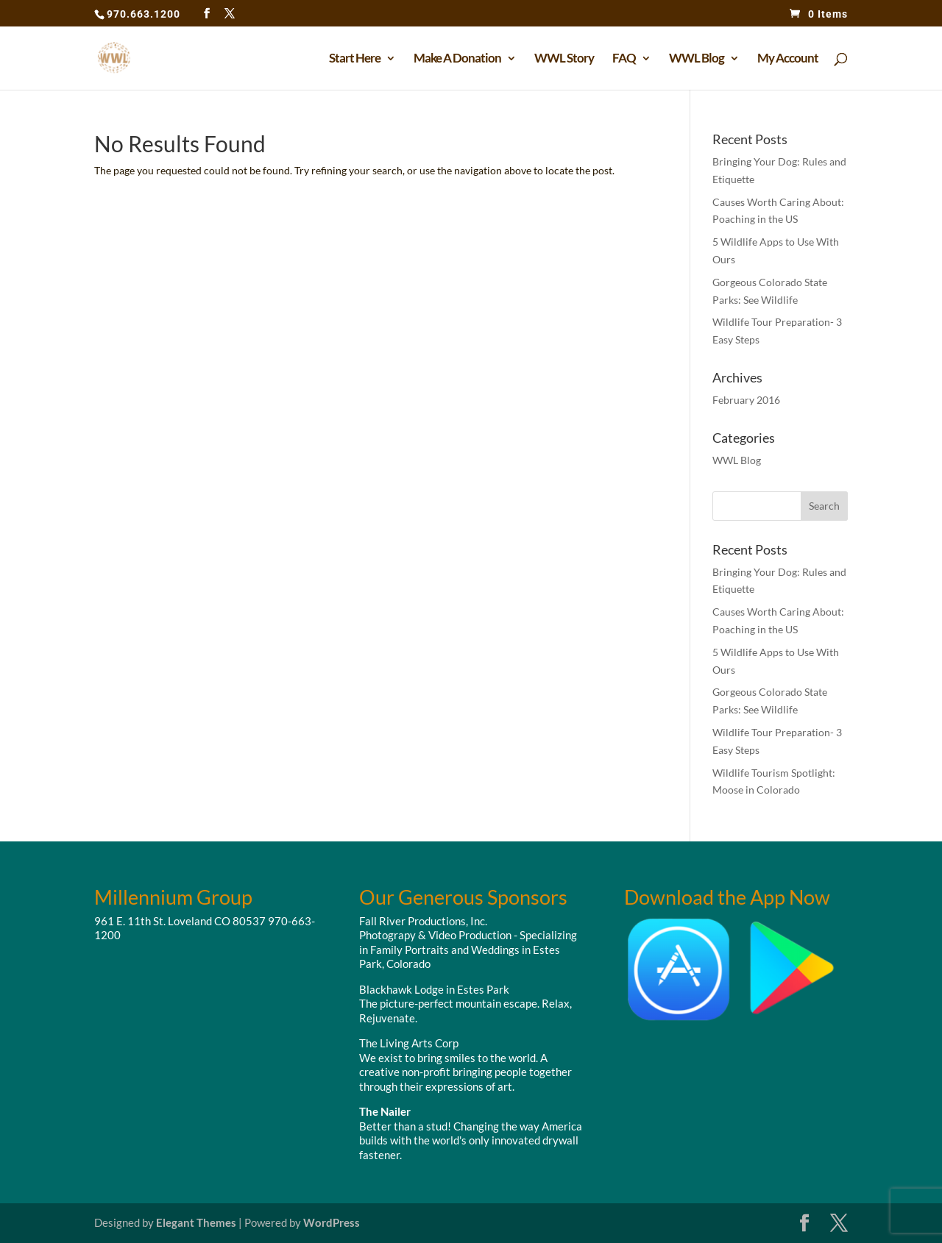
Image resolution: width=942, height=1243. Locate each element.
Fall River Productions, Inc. (423, 920)
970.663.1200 (143, 14)
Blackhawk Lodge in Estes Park (434, 989)
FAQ (624, 59)
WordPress (331, 1222)
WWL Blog (696, 59)
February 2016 (746, 399)
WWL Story (564, 59)
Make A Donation (457, 59)
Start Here (354, 59)
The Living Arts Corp (408, 1043)
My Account (787, 59)
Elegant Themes (196, 1222)
